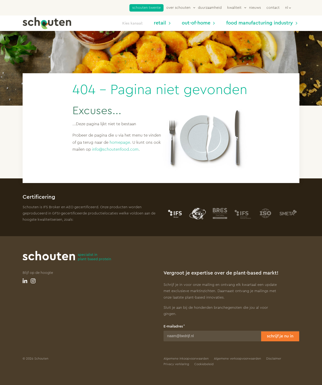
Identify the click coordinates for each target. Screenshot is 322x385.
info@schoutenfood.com (115, 149)
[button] (288, 7)
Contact (273, 7)
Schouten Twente (146, 7)
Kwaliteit (234, 7)
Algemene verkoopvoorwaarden (237, 358)
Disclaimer (273, 358)
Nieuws (255, 7)
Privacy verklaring (176, 364)
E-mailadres (173, 326)
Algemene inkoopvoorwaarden (186, 358)
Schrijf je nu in (280, 336)
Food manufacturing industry (261, 23)
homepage (120, 142)
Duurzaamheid (210, 7)
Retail (162, 23)
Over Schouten (178, 7)
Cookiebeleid (204, 364)
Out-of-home (198, 23)
